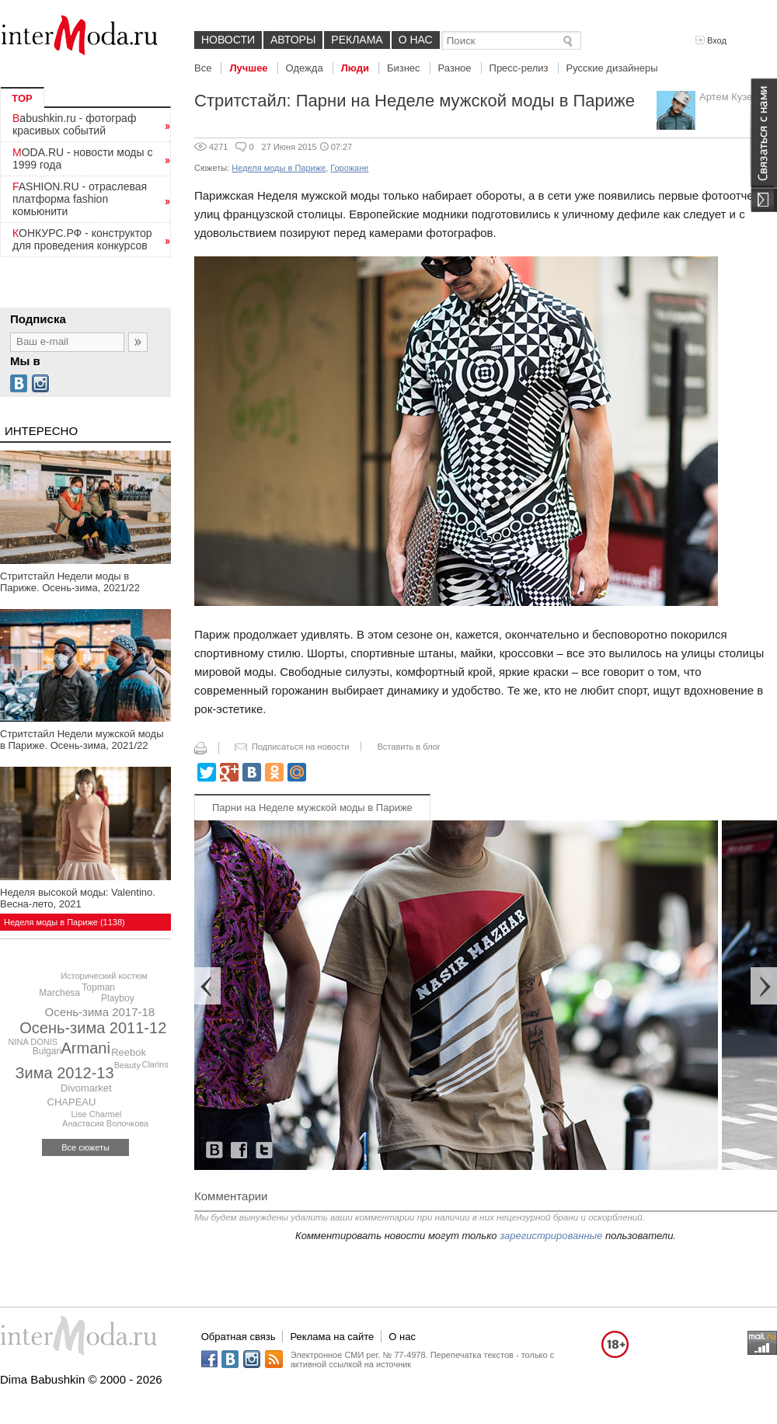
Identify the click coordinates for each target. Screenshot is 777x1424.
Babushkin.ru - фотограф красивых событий (74, 124)
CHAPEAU (71, 1102)
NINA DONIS (33, 1041)
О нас (416, 39)
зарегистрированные (551, 1235)
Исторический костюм (104, 975)
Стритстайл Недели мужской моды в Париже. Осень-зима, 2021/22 (82, 739)
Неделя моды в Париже (279, 167)
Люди (355, 68)
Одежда (304, 68)
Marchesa (59, 992)
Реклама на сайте (332, 1336)
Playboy (117, 998)
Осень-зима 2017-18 (99, 1011)
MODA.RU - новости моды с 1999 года (82, 158)
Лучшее (248, 68)
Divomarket (86, 1088)
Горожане (349, 167)
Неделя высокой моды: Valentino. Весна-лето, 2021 (77, 898)
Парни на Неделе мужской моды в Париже (312, 807)
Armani (85, 1048)
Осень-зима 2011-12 (92, 1027)
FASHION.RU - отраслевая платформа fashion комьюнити (79, 199)
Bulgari (47, 1051)
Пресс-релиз (519, 68)
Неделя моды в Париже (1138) (64, 922)
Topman (98, 987)
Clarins (154, 1064)
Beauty (127, 1065)
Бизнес (403, 68)
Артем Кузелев (734, 97)
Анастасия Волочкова (105, 1123)
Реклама (356, 39)
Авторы (292, 39)
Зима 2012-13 (65, 1072)
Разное (455, 68)
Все (202, 68)
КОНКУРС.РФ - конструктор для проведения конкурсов (82, 239)
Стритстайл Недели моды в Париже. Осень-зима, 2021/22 (70, 582)
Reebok (128, 1052)
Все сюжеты (85, 1147)
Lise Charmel (96, 1114)
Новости (228, 39)
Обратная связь (238, 1336)
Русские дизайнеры (612, 68)
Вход (710, 40)
